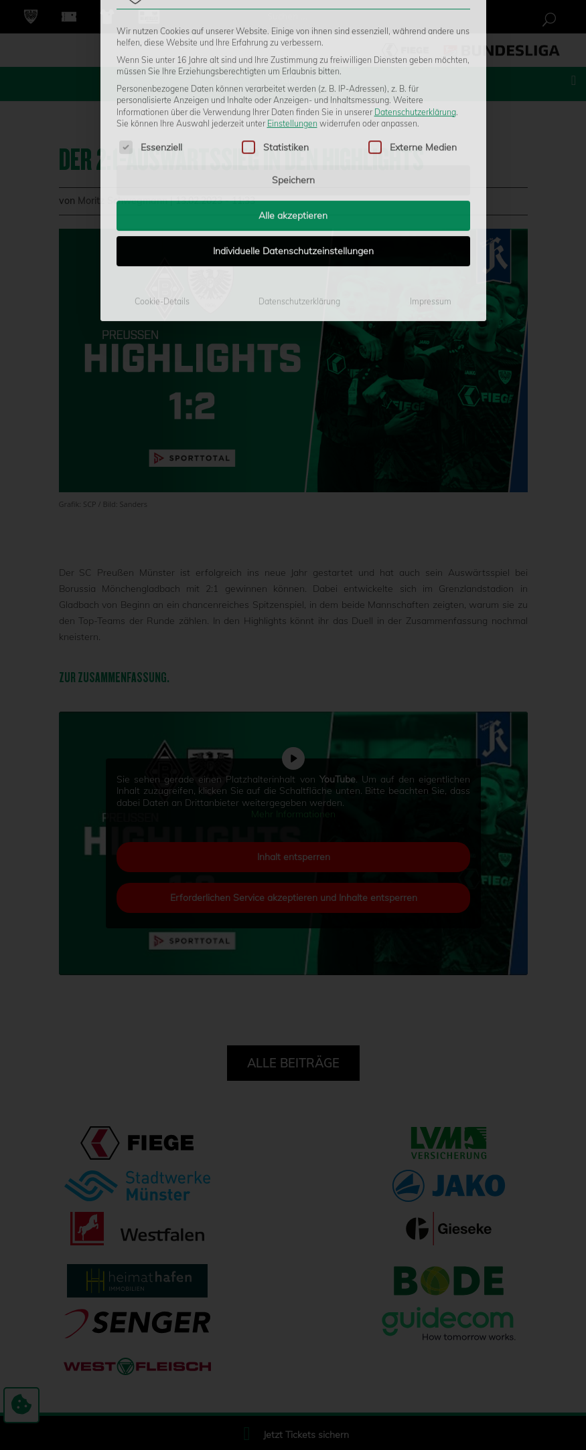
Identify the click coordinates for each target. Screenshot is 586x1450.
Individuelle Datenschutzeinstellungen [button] (293, 148)
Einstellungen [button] (292, 20)
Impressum (430, 199)
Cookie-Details (162, 199)
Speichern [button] (293, 78)
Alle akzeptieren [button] (293, 113)
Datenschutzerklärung (415, 9)
